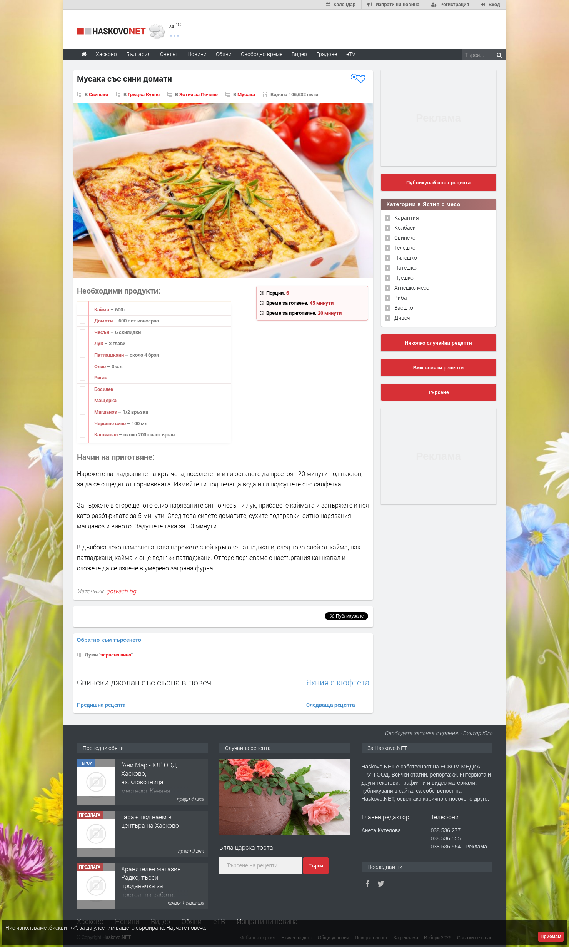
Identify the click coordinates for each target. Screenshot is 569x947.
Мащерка (105, 400)
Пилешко (405, 257)
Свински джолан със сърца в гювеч (144, 682)
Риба (400, 297)
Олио (100, 366)
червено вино (115, 654)
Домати (104, 320)
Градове (326, 54)
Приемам (551, 936)
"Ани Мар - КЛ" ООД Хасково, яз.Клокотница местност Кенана (149, 778)
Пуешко (404, 277)
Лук (99, 343)
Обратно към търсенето (109, 640)
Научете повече (185, 927)
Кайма (102, 309)
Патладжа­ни (109, 354)
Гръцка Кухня (144, 94)
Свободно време (261, 54)
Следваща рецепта (330, 704)
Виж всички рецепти (438, 368)
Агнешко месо (411, 287)
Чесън (102, 332)
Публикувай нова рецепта (438, 182)
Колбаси (405, 227)
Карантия (406, 217)
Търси (316, 866)
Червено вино (110, 423)
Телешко (404, 247)
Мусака (246, 94)
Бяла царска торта (246, 847)
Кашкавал (106, 434)
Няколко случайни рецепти (438, 343)
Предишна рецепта (101, 704)
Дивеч (402, 317)
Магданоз (106, 411)
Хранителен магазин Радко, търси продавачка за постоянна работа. (151, 882)
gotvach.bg (121, 591)
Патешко (405, 267)
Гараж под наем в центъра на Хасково (150, 821)
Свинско (98, 94)
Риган (100, 377)
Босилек (103, 389)
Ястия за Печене (198, 94)
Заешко (403, 307)
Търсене (438, 392)
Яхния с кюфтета (337, 682)
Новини (197, 54)
